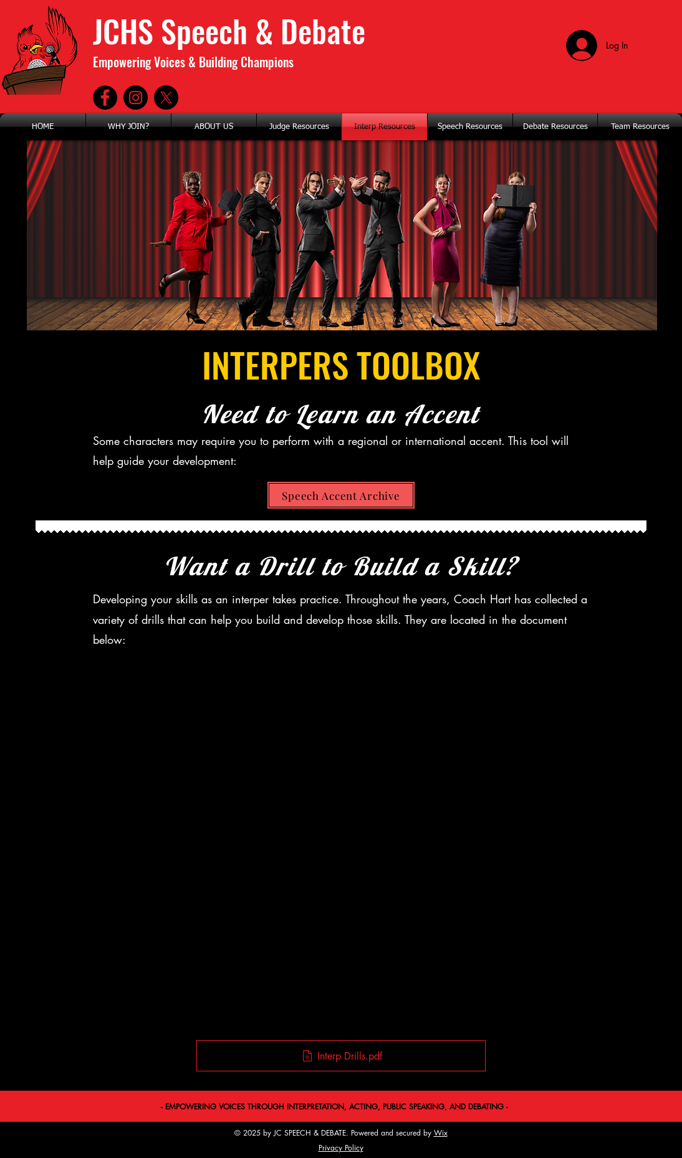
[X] (166, 97)
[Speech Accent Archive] (341, 495)
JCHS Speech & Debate (229, 30)
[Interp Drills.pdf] (341, 1055)
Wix (441, 1132)
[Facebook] (105, 97)
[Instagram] (135, 97)
